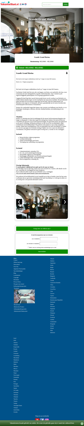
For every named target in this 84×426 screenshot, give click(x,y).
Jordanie (16, 344)
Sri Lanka (16, 390)
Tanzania (16, 394)
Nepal (15, 373)
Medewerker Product (19, 307)
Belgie (51, 267)
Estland (52, 311)
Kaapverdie (16, 347)
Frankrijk (52, 317)
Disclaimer (16, 279)
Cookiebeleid (17, 275)
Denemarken (53, 298)
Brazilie (52, 274)
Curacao (52, 293)
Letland (15, 351)
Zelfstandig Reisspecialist (20, 286)
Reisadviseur (17, 304)
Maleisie (16, 362)
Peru (15, 381)
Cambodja (52, 278)
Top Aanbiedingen (18, 271)
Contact (15, 260)
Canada (52, 280)
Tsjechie (16, 399)
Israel (15, 338)
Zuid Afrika (16, 410)
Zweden (16, 412)
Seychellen (16, 386)
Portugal (16, 383)
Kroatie (15, 349)
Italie (15, 340)
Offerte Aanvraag (18, 262)
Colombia (52, 287)
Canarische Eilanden (55, 282)
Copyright (16, 277)
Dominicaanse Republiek (56, 300)
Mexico (15, 368)
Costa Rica (53, 289)
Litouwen (16, 353)
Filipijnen (52, 313)
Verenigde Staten (18, 405)
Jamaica (16, 342)
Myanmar (16, 370)
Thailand (16, 397)
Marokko (16, 366)
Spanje (15, 388)
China (51, 284)
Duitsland (52, 302)
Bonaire (52, 271)
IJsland (52, 328)
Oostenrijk (16, 377)
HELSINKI (29, 68)
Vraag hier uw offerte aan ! (42, 228)
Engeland (52, 308)
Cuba (51, 291)
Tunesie (15, 401)
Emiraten (52, 306)
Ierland (52, 326)
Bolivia (52, 269)
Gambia (52, 319)
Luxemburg (16, 355)
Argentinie (52, 263)
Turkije (15, 403)
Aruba (51, 265)
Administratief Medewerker (20, 311)
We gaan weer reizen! (19, 284)
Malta (15, 364)
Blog (15, 273)
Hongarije (52, 324)
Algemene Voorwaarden (19, 268)
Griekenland (53, 321)
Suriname (16, 392)
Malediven (16, 360)
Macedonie (16, 357)
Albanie (52, 258)
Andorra (52, 261)
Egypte (52, 304)
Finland (21, 68)
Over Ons (16, 266)
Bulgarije (52, 276)
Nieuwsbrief (17, 264)
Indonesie (52, 332)
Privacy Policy (17, 282)
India (51, 330)
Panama (15, 379)
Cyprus (52, 295)
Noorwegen (16, 375)
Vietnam (16, 407)
